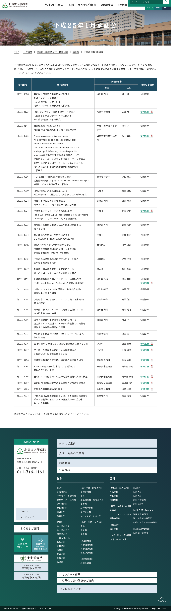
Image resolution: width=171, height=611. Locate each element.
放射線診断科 (87, 548)
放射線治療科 (87, 544)
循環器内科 (62, 507)
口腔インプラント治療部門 (145, 522)
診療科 (66, 470)
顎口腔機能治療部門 (142, 518)
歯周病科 (114, 499)
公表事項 (28, 51)
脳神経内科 (86, 491)
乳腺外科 (61, 558)
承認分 (77, 51)
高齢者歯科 (115, 518)
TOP (16, 51)
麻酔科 (60, 550)
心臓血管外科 (63, 538)
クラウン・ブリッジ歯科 (120, 514)
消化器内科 (62, 503)
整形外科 (61, 542)
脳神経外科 (86, 511)
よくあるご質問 (29, 528)
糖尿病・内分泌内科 (66, 499)
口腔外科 (137, 495)
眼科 (83, 495)
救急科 (60, 561)
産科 (83, 526)
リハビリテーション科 (91, 515)
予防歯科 (114, 491)
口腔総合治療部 (140, 532)
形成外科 (61, 554)
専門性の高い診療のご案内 (78, 580)
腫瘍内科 (61, 515)
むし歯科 (114, 495)
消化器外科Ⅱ (63, 530)
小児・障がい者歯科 (119, 539)
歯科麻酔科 (138, 503)
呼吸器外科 (62, 534)
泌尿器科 (61, 546)
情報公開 (145, 111)
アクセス (24, 510)
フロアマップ (27, 516)
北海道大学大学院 (31, 567)
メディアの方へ (46, 608)
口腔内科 (137, 491)
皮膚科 (84, 503)
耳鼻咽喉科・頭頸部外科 (92, 499)
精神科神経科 (87, 507)
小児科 (84, 534)
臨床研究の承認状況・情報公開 (53, 51)
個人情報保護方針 (29, 608)
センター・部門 (71, 574)
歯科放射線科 (139, 499)
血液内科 (61, 511)
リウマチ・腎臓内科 (66, 495)
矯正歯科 (114, 528)
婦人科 (84, 530)
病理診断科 (86, 563)
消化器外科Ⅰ (63, 526)
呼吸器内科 (62, 491)
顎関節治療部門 (140, 514)
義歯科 (113, 510)
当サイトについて (11, 608)
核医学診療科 (87, 552)
